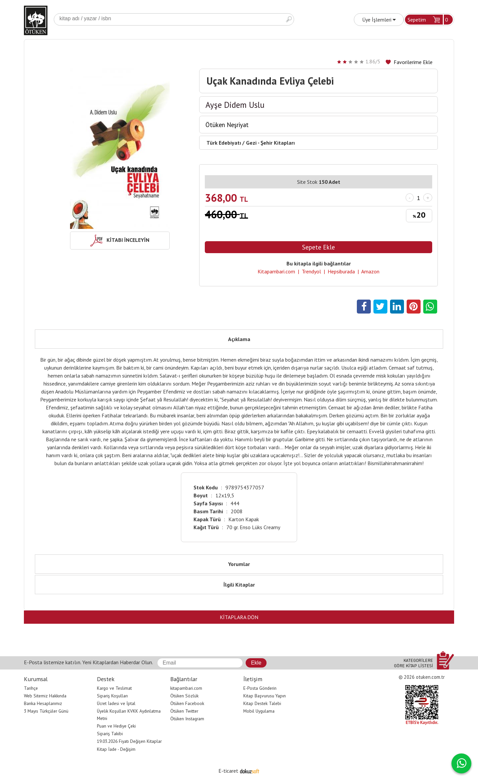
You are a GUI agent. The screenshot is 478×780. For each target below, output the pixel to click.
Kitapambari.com (276, 271)
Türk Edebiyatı (223, 142)
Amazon (370, 271)
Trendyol (311, 271)
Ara (289, 19)
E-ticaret (228, 770)
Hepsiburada (341, 271)
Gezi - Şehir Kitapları (270, 142)
